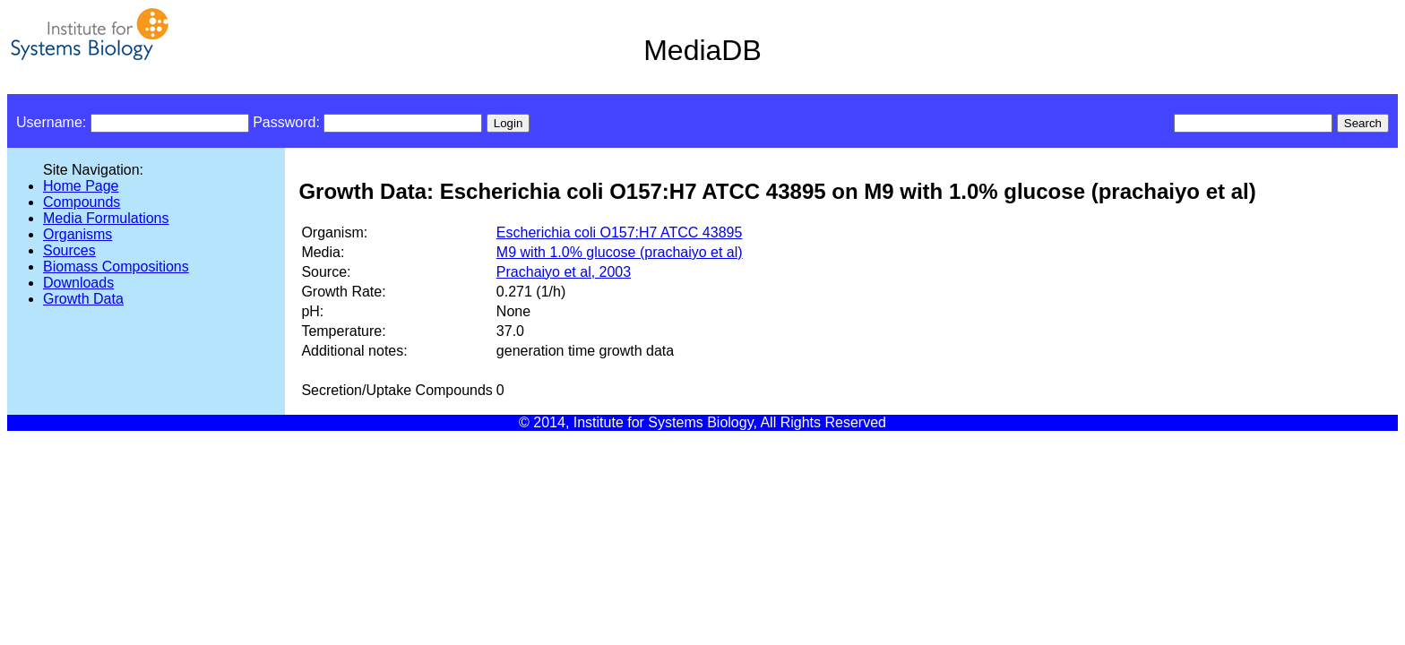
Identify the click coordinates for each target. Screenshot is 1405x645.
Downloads (78, 282)
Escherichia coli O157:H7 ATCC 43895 (619, 232)
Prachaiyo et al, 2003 (563, 272)
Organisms (77, 234)
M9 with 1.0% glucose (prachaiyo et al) (619, 252)
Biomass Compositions (116, 266)
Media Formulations (106, 218)
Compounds (81, 202)
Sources (69, 250)
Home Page (81, 186)
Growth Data (83, 298)
